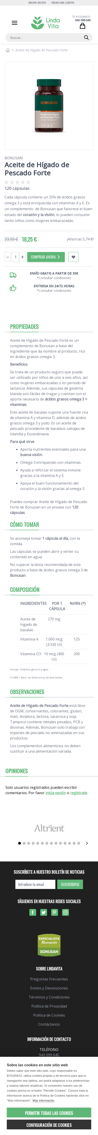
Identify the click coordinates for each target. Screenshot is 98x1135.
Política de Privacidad (49, 1006)
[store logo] (45, 22)
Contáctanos (49, 1024)
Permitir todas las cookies (49, 1113)
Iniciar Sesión (37, 2)
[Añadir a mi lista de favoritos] (73, 257)
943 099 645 (83, 20)
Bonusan (14, 157)
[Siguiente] (87, 843)
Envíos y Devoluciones (49, 988)
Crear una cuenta (62, 2)
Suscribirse (70, 884)
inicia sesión (55, 792)
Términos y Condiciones (49, 997)
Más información (43, 1100)
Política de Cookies (49, 1015)
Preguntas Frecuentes (49, 979)
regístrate (78, 792)
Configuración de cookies (49, 1125)
